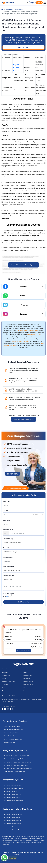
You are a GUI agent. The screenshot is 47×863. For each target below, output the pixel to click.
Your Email (6, 520)
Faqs (25, 672)
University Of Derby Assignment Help (15, 765)
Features (5, 684)
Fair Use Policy (28, 684)
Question (27, 669)
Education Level (8, 566)
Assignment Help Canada (11, 817)
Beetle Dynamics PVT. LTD (27, 854)
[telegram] (11, 709)
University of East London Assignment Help (17, 768)
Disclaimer (27, 678)
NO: (9, 596)
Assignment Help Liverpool (11, 794)
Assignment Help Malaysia (11, 820)
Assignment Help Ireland (11, 827)
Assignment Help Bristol (10, 791)
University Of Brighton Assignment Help (16, 756)
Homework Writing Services (12, 739)
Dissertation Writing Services (12, 729)
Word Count (7, 511)
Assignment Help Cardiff (11, 797)
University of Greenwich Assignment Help (16, 762)
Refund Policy (28, 675)
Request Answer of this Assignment (23, 265)
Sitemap (26, 688)
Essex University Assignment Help (14, 771)
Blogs (4, 678)
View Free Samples (23, 651)
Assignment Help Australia (11, 823)
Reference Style (8, 539)
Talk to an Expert (23, 47)
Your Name (6, 502)
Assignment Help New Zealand (13, 830)
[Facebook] (2, 709)
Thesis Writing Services (10, 733)
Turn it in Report (8, 594)
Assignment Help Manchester (12, 800)
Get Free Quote (23, 602)
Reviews (26, 691)
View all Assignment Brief (23, 419)
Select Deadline (8, 576)
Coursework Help (8, 742)
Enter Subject (7, 557)
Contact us (6, 675)
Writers (4, 688)
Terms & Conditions (8, 681)
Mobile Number (8, 529)
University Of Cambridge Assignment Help (16, 759)
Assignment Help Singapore (12, 814)
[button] (27, 2)
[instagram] (13, 709)
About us (5, 669)
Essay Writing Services (10, 736)
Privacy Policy (28, 681)
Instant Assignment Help (11, 726)
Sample (4, 691)
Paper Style (7, 548)
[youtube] (5, 709)
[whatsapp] (8, 709)
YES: (4, 596)
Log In (32, 3)
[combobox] (6, 533)
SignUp (39, 3)
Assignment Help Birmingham (12, 788)
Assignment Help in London (12, 785)
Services (5, 672)
